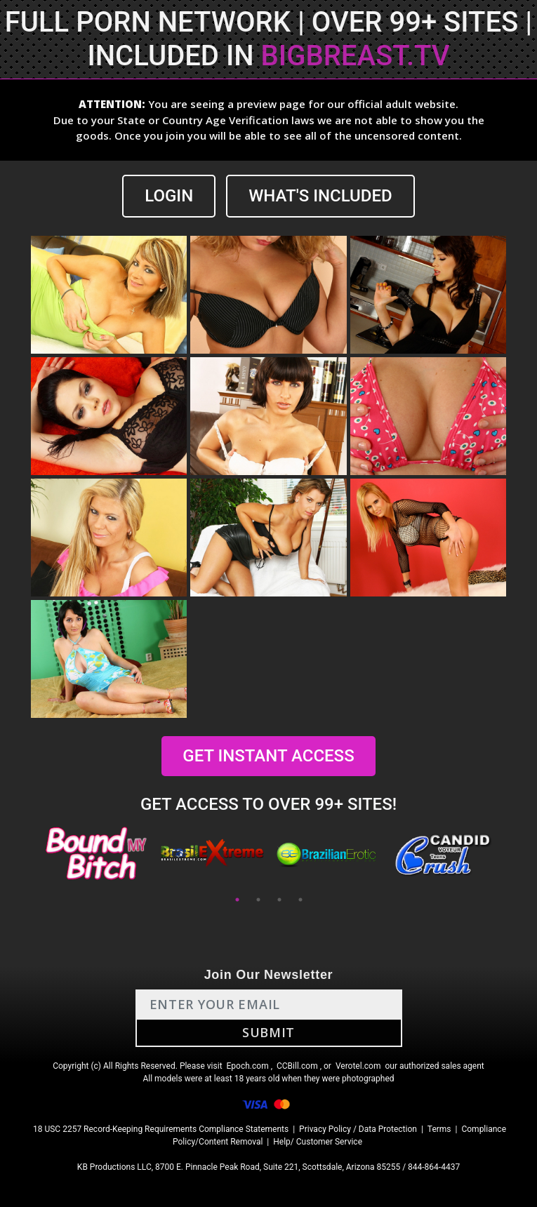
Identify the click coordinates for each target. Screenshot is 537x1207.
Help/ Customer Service (317, 1142)
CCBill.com (297, 1066)
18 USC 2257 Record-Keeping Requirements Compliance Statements (161, 1129)
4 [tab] (300, 900)
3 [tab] (279, 900)
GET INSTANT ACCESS (268, 756)
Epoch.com (248, 1066)
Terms (439, 1129)
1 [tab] (237, 900)
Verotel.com (358, 1066)
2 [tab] (258, 900)
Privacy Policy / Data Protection (358, 1129)
